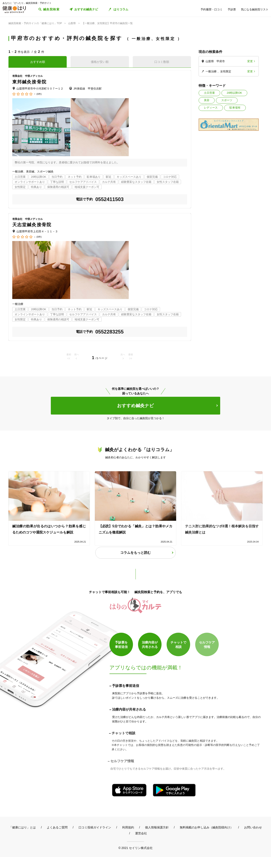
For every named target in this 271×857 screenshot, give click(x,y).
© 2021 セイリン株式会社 (135, 847)
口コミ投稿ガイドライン (95, 827)
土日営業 (209, 92)
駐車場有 (235, 107)
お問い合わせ (253, 827)
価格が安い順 (100, 61)
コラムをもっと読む (135, 552)
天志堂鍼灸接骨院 (31, 224)
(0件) (38, 94)
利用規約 (128, 827)
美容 (206, 100)
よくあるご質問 (57, 827)
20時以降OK (234, 92)
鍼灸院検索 (51, 9)
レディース (211, 107)
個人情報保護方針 (157, 827)
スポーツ (226, 100)
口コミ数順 (161, 61)
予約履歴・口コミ (211, 9)
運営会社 (141, 833)
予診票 (232, 9)
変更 (250, 61)
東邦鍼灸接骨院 (29, 81)
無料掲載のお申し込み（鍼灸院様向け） (206, 827)
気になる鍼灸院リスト (254, 9)
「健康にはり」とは (22, 827)
